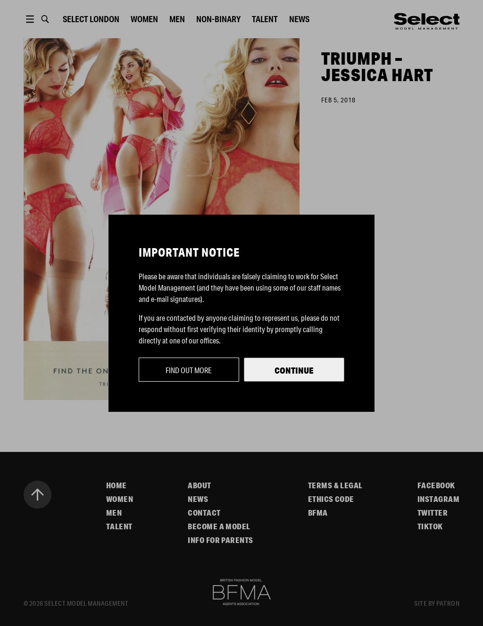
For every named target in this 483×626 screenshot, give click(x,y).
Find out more (189, 370)
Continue (294, 370)
